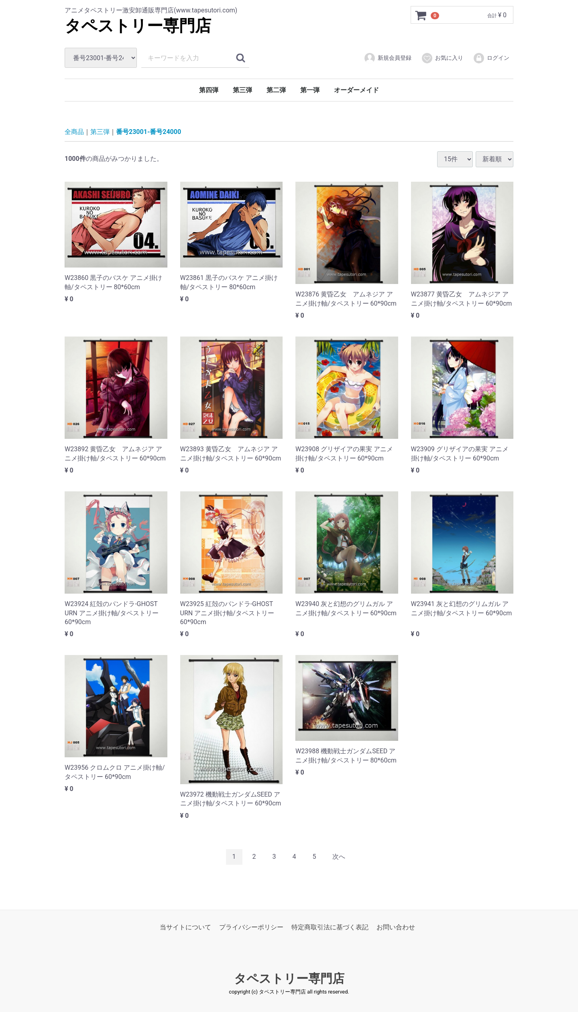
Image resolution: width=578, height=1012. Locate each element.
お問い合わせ (396, 927)
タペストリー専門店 (138, 25)
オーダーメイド (356, 90)
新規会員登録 (387, 58)
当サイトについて (185, 927)
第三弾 (242, 90)
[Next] (339, 857)
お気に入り (442, 58)
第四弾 (208, 90)
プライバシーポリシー (251, 927)
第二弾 (276, 90)
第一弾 (310, 90)
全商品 (74, 132)
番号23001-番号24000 (148, 132)
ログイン (491, 58)
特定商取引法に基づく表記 (329, 927)
